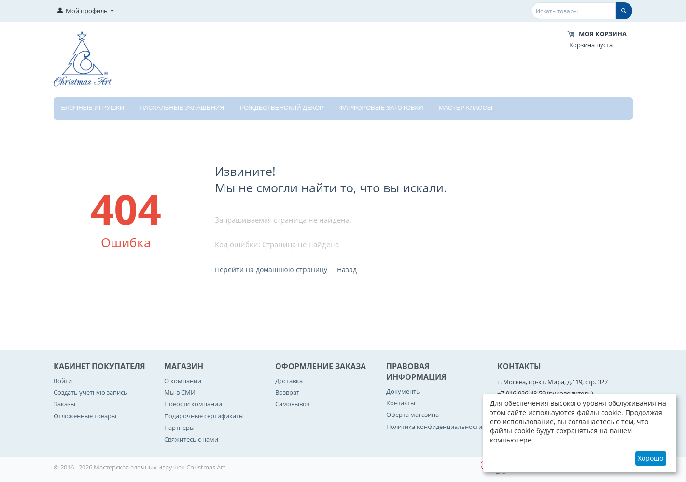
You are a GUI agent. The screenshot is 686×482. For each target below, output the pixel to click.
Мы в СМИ (180, 392)
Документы (403, 391)
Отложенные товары (85, 416)
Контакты (400, 403)
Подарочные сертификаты (204, 416)
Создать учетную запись (90, 392)
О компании (182, 380)
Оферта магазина (412, 414)
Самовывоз (292, 404)
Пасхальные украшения (182, 107)
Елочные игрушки (93, 107)
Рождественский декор (282, 107)
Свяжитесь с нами (191, 439)
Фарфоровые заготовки (381, 107)
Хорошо (650, 458)
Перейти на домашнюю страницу (271, 269)
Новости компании (193, 404)
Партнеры (179, 427)
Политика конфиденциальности (434, 426)
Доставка (289, 380)
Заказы (64, 404)
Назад (347, 269)
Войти (63, 380)
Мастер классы (466, 107)
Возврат (287, 392)
